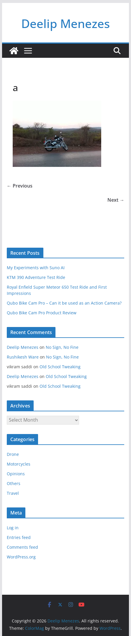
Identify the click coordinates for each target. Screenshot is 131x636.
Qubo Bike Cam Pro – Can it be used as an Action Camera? (64, 303)
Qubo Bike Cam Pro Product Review (41, 312)
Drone (13, 454)
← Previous (19, 186)
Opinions (16, 473)
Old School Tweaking (60, 366)
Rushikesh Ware (23, 357)
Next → (115, 200)
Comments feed (22, 547)
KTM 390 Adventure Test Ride (36, 277)
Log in (13, 527)
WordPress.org (21, 557)
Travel (13, 493)
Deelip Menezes (65, 23)
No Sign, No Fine (62, 347)
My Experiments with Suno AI (36, 267)
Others (13, 483)
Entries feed (19, 537)
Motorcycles (18, 464)
